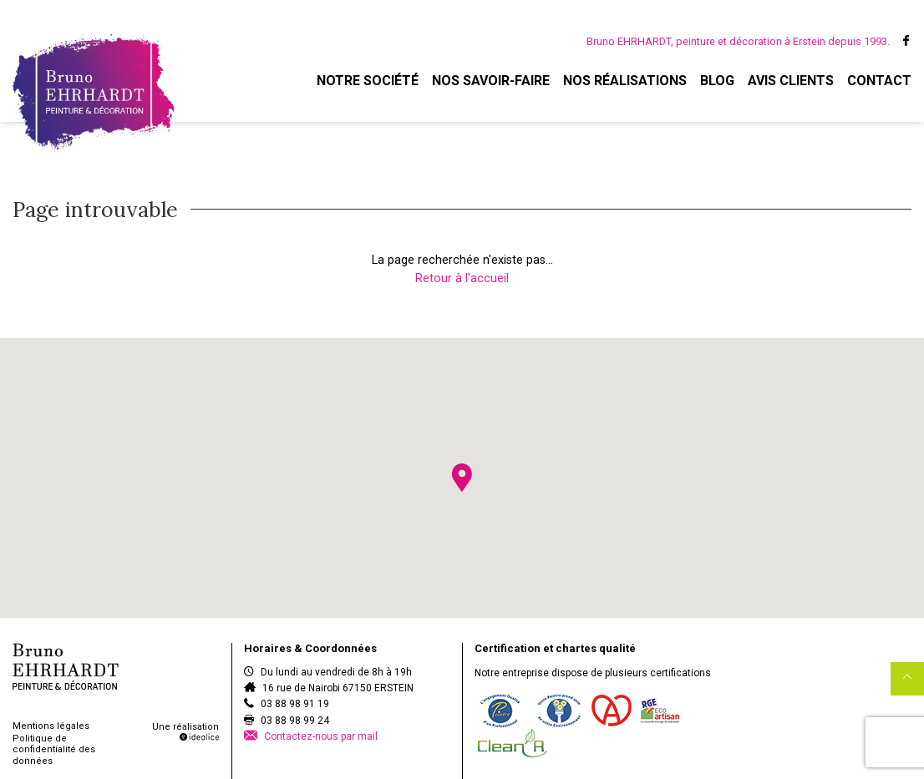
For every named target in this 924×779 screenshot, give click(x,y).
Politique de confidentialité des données (54, 749)
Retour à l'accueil (462, 278)
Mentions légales (51, 726)
